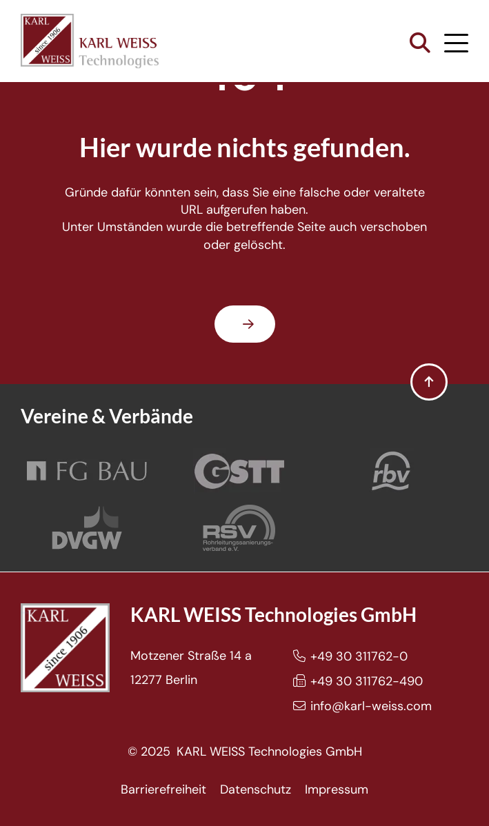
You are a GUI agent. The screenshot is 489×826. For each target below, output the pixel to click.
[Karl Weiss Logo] (90, 41)
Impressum (336, 789)
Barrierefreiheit (163, 789)
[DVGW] (87, 528)
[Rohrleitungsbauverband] (392, 471)
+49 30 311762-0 (359, 656)
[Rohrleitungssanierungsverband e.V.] (239, 528)
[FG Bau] (87, 471)
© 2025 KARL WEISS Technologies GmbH (245, 751)
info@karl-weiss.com (371, 706)
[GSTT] (239, 471)
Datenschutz (255, 789)
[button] (420, 43)
